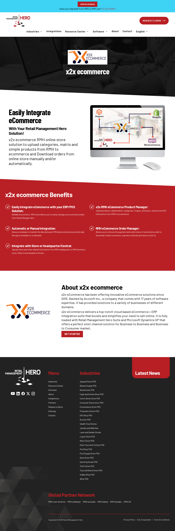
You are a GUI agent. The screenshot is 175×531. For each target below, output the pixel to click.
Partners (52, 402)
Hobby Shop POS (87, 474)
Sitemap (52, 411)
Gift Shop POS (86, 415)
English (140, 31)
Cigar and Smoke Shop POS (92, 394)
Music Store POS (87, 440)
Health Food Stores (88, 424)
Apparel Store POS (88, 381)
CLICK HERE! (109, 8)
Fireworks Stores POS (89, 411)
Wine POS (84, 479)
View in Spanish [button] (87, 4)
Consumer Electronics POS (91, 402)
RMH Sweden (116, 501)
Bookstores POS (87, 390)
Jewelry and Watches (89, 428)
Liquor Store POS (87, 436)
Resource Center (75, 31)
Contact (127, 31)
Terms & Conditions (162, 520)
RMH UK (127, 501)
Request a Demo (55, 407)
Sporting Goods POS (89, 462)
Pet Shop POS (86, 449)
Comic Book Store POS (90, 398)
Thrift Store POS (87, 466)
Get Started (72, 333)
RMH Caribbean (74, 501)
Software (98, 31)
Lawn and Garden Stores (90, 432)
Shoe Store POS (87, 457)
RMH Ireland (103, 501)
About (115, 31)
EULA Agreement (144, 520)
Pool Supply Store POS (90, 453)
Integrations (54, 31)
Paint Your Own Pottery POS (92, 445)
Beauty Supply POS (88, 385)
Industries (33, 31)
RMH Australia (89, 501)
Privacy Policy (129, 520)
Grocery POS (85, 419)
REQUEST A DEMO (154, 20)
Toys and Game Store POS (91, 470)
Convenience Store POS (90, 407)
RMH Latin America (56, 501)
